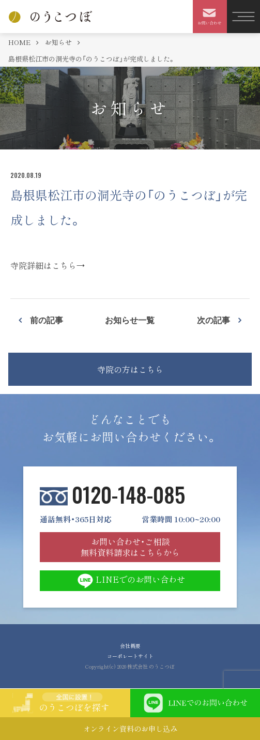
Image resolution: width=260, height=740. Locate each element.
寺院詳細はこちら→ (47, 265)
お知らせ (59, 42)
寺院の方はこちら (130, 369)
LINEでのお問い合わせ (130, 580)
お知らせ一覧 (130, 319)
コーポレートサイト (130, 656)
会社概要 (130, 646)
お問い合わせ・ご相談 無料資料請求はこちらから (130, 546)
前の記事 (46, 319)
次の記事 (213, 319)
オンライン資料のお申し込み (130, 728)
